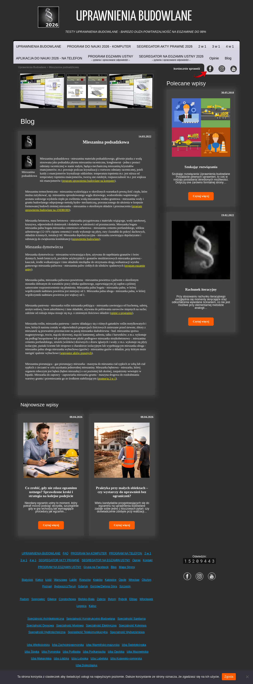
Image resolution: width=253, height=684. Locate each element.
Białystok (27, 579)
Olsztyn (146, 579)
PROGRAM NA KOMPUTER (89, 553)
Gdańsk (83, 586)
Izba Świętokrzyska (134, 645)
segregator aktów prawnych (76, 353)
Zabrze (101, 599)
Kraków (97, 579)
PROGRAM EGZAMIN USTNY (111, 57)
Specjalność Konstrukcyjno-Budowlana (90, 618)
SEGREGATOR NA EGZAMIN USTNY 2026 (171, 57)
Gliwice (52, 599)
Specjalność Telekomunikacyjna (88, 632)
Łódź (48, 579)
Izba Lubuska (79, 658)
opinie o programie (121, 313)
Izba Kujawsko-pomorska (126, 658)
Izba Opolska (116, 651)
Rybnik (122, 599)
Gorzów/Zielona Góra (103, 586)
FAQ (66, 553)
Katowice (110, 579)
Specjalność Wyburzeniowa (127, 632)
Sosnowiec (38, 599)
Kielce (39, 579)
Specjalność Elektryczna (101, 625)
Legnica (81, 606)
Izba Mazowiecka (137, 651)
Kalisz (92, 606)
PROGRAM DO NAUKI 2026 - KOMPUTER (99, 46)
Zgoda (228, 676)
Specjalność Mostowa (70, 625)
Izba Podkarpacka (94, 651)
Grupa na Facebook (96, 567)
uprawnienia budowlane (85, 239)
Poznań (47, 586)
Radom (24, 599)
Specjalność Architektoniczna (45, 618)
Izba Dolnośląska (86, 665)
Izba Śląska (31, 651)
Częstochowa (67, 599)
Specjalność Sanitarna (131, 618)
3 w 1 (216, 46)
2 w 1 (202, 46)
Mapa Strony (127, 567)
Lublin (73, 579)
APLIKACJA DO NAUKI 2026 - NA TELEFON (49, 58)
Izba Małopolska (41, 658)
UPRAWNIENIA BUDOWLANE (38, 46)
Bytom (112, 599)
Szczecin (125, 586)
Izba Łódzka (61, 658)
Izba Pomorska (50, 651)
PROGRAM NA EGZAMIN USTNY (59, 567)
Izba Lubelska (99, 658)
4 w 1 (230, 46)
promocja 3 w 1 (107, 378)
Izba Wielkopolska (38, 645)
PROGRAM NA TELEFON (125, 553)
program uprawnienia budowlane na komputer (88, 180)
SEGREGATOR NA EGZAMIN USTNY (106, 560)
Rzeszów (85, 579)
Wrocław (134, 579)
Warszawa (60, 579)
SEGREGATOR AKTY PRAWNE (59, 560)
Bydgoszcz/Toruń (65, 586)
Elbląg (133, 599)
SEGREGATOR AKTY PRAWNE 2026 (164, 46)
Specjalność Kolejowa (133, 625)
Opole (122, 579)
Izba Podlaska (71, 651)
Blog (228, 58)
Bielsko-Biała (86, 599)
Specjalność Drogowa (40, 625)
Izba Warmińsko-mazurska (103, 645)
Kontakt (148, 560)
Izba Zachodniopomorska (68, 645)
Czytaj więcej (51, 525)
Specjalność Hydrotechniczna (46, 632)
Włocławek (146, 599)
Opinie (214, 58)
